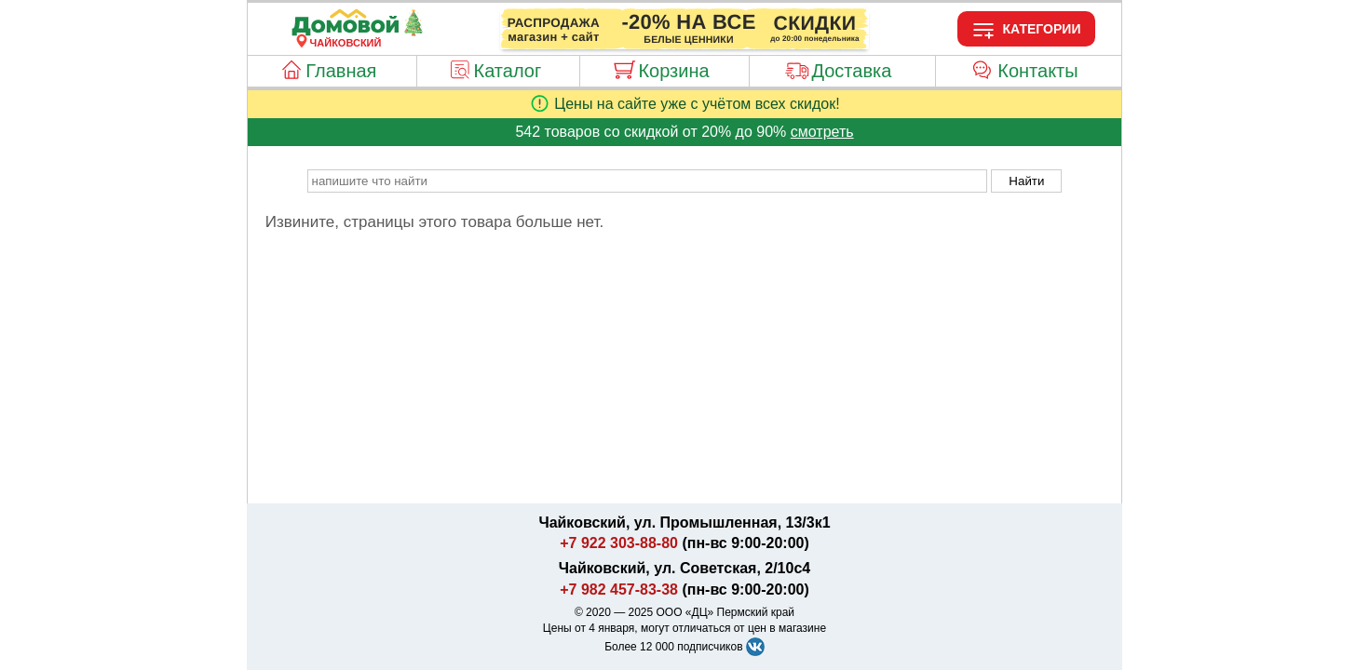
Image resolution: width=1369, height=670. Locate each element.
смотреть (822, 132)
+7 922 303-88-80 (619, 543)
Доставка (851, 70)
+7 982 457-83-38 (619, 589)
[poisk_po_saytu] (647, 181)
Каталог (508, 70)
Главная (340, 70)
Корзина (673, 70)
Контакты (1037, 70)
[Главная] (345, 31)
